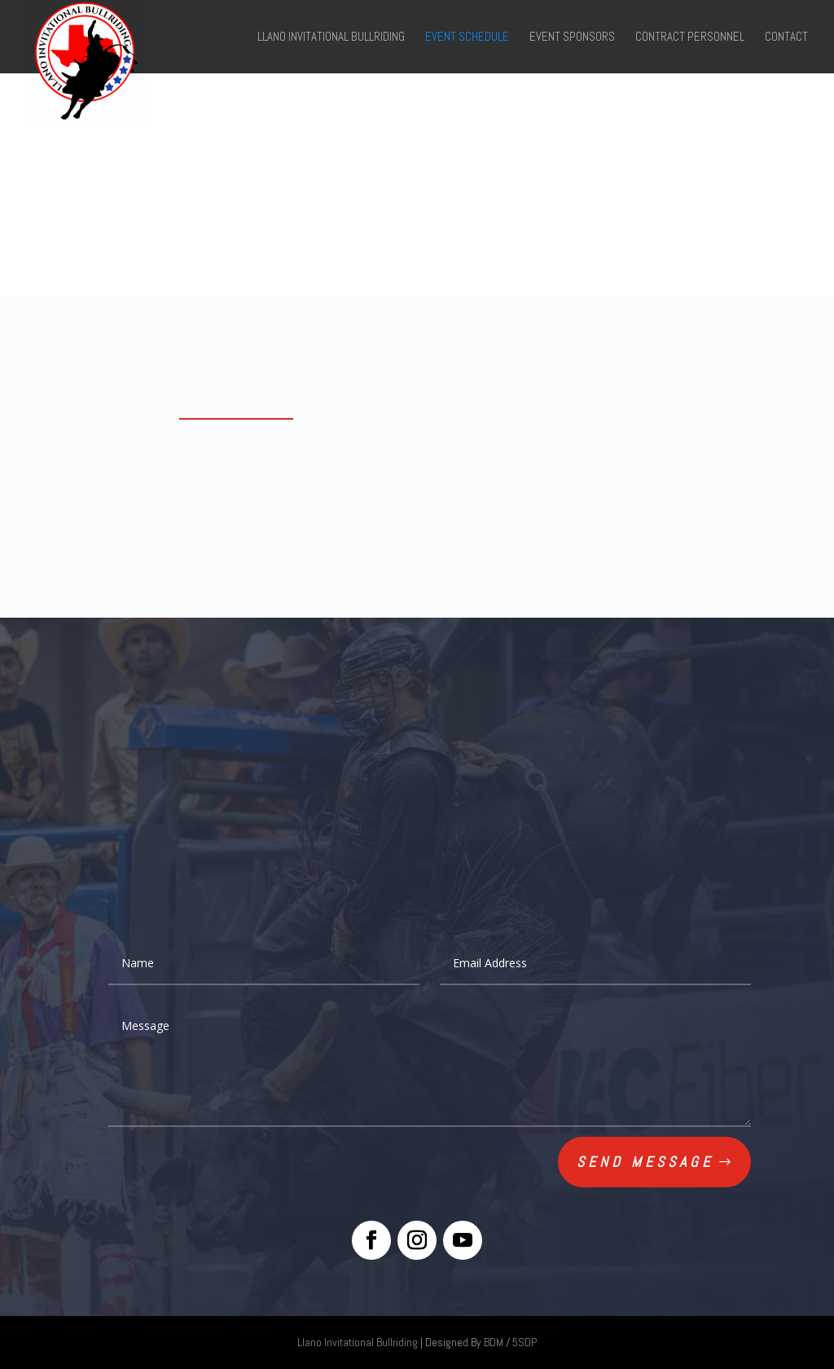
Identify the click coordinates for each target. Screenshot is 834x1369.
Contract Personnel (689, 37)
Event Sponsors (572, 37)
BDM (493, 1342)
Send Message (645, 1161)
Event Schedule (467, 37)
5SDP (524, 1342)
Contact (786, 37)
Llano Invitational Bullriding (331, 37)
